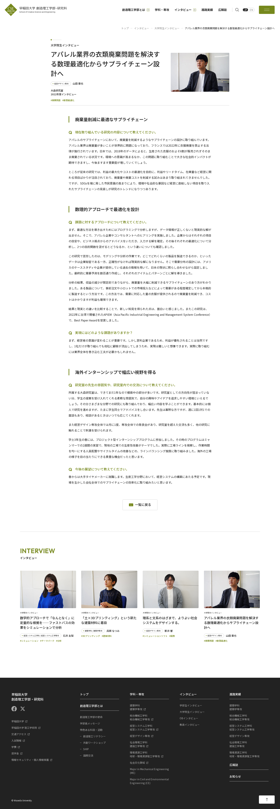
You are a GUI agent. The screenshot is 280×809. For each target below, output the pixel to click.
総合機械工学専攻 (149, 717)
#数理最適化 (68, 100)
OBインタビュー (189, 718)
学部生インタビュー (191, 705)
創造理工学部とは (135, 10)
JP (245, 9)
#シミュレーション (29, 641)
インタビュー (185, 10)
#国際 (172, 636)
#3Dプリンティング (90, 636)
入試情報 (16, 740)
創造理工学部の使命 (91, 717)
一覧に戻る (143, 505)
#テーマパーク (47, 641)
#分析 (59, 641)
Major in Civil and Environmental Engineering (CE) (149, 781)
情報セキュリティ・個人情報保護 (30, 760)
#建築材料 (107, 636)
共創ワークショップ (94, 742)
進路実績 (207, 9)
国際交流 (88, 755)
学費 (13, 747)
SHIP (86, 749)
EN (251, 9)
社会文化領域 (137, 762)
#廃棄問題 (56, 100)
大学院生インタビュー (166, 28)
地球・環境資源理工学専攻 (149, 754)
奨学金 (15, 753)
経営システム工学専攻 (149, 727)
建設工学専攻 (149, 744)
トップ (125, 28)
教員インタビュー (190, 724)
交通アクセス (18, 734)
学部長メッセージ (90, 723)
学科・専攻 (162, 9)
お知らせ (235, 776)
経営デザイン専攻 (140, 736)
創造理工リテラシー (94, 736)
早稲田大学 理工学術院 (24, 727)
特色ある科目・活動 (91, 730)
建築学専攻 (149, 707)
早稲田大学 (17, 721)
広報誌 (222, 9)
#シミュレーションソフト (155, 636)
